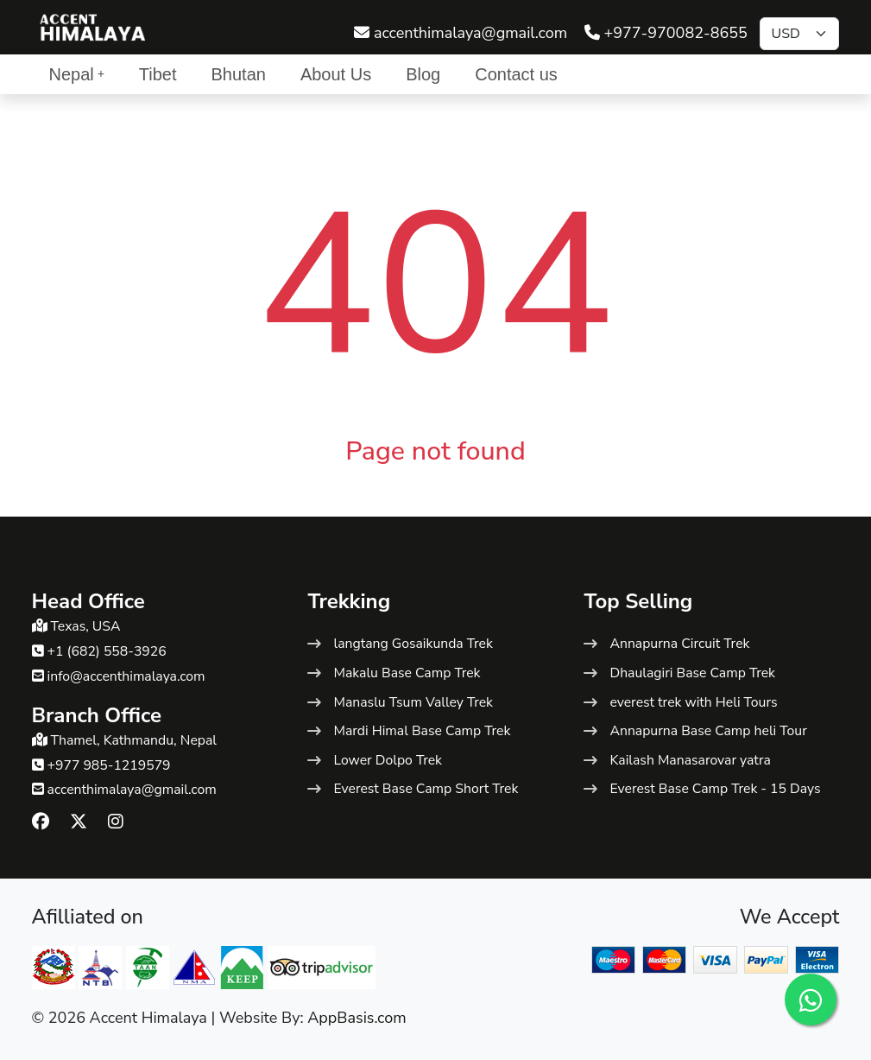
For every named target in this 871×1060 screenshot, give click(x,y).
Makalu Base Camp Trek (406, 672)
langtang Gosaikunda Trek (412, 643)
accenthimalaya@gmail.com (460, 32)
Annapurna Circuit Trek (679, 643)
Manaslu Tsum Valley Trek (412, 702)
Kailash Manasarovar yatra (689, 760)
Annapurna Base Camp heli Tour (707, 730)
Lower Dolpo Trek (387, 760)
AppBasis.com (357, 1017)
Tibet (158, 74)
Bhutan (238, 74)
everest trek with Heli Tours (693, 702)
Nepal (76, 74)
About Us (335, 74)
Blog (423, 74)
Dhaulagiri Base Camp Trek (692, 672)
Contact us (516, 74)
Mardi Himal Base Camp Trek (421, 730)
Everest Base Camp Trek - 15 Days (714, 788)
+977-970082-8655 (666, 32)
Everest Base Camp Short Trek (425, 788)
